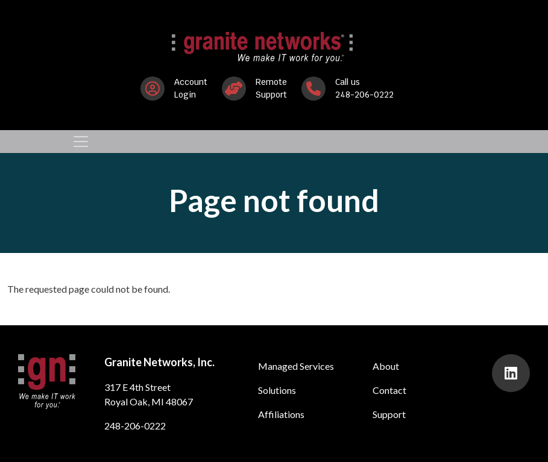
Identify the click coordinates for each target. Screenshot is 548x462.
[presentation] (511, 373)
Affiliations (281, 414)
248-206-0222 (135, 425)
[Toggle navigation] (81, 141)
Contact (389, 390)
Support (389, 414)
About (386, 366)
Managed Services (296, 366)
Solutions (277, 390)
